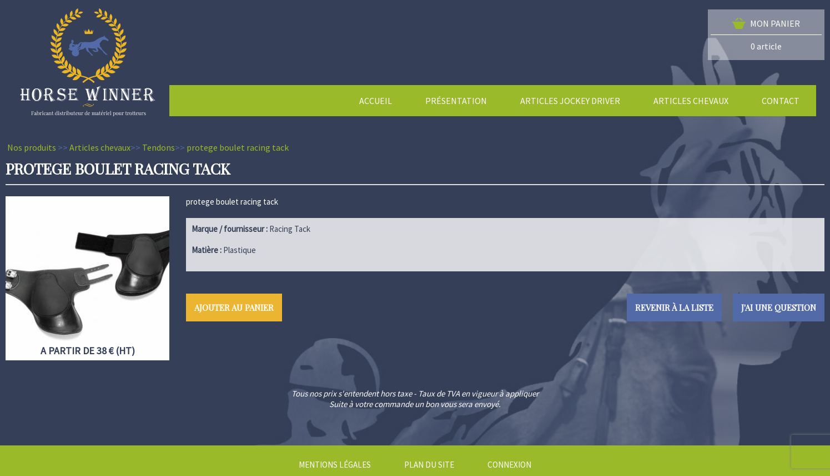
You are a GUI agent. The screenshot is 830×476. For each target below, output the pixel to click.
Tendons (158, 147)
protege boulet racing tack (238, 147)
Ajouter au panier (234, 307)
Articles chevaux (99, 147)
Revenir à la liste (674, 307)
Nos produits (31, 147)
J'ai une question (778, 307)
